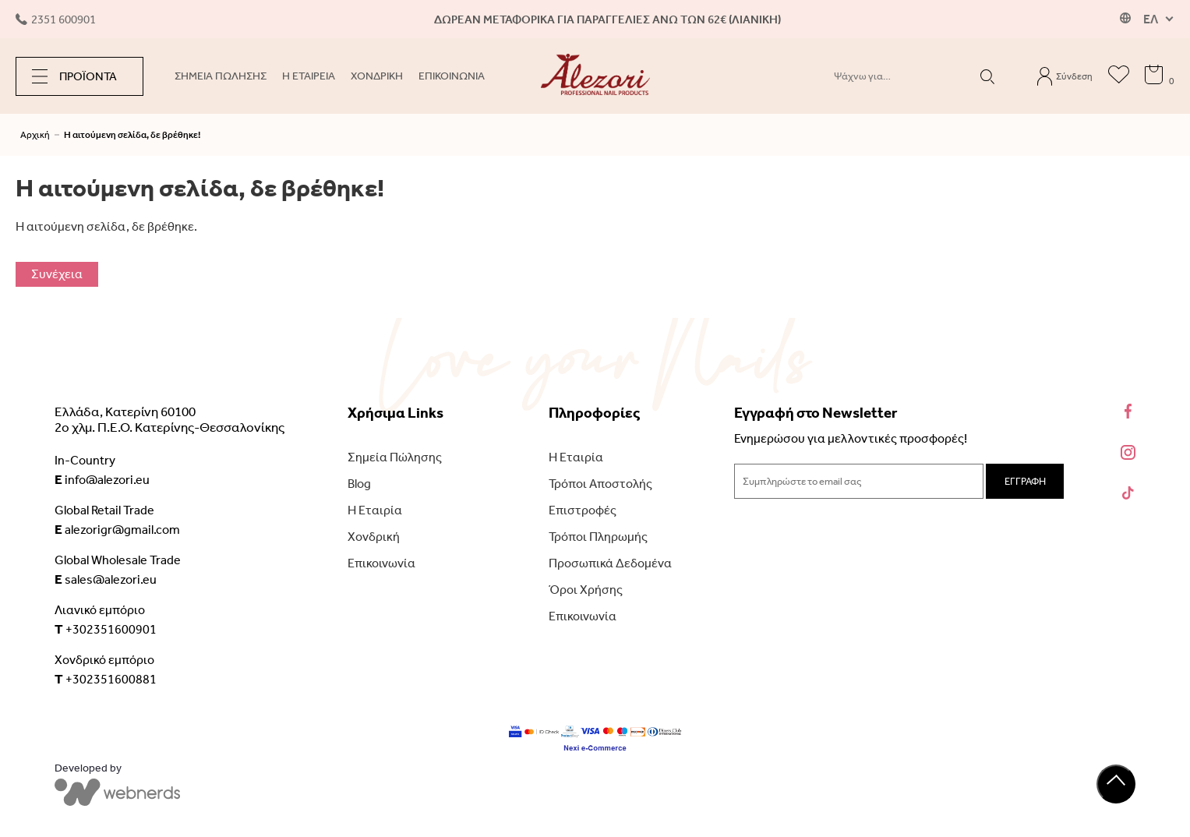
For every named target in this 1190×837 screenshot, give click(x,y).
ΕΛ (1150, 19)
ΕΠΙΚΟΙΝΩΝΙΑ (451, 76)
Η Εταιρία (375, 510)
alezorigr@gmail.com (117, 529)
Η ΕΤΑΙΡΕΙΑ (308, 76)
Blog (359, 483)
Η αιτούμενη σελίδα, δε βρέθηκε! (132, 134)
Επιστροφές (582, 510)
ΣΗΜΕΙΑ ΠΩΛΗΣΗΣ (221, 76)
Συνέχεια (57, 274)
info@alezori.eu (102, 479)
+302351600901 (106, 629)
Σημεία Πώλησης (395, 457)
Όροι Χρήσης (586, 589)
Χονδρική (374, 536)
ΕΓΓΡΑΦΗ (1025, 481)
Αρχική (35, 134)
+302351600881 (106, 679)
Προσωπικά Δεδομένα (610, 563)
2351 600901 (56, 19)
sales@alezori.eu (106, 579)
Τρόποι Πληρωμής (598, 536)
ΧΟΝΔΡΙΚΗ (377, 76)
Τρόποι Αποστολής (600, 483)
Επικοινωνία (381, 563)
